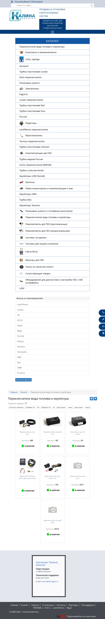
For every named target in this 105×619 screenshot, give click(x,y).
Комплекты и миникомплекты (41, 52)
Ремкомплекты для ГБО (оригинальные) (46, 224)
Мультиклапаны (33, 135)
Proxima (21, 373)
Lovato (20, 309)
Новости (35, 605)
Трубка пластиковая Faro (32, 111)
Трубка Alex (25, 199)
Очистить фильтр (23, 380)
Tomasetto (22, 352)
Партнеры (73, 605)
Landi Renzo (22, 304)
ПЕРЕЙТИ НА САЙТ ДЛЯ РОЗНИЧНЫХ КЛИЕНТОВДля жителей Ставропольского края (52, 24)
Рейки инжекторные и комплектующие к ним (49, 188)
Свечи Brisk (31, 251)
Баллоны (30, 182)
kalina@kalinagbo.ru (50, 581)
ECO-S (20, 320)
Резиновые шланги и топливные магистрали (48, 211)
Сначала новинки (16, 407)
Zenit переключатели (30, 77)
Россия (23, 116)
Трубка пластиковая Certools (34, 146)
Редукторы (31, 123)
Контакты (61, 605)
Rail (18, 362)
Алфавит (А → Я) (32, 407)
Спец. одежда (32, 59)
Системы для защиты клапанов (41, 243)
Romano (21, 346)
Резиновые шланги (29, 82)
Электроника (32, 88)
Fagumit (23, 94)
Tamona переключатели (31, 141)
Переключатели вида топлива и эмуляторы (42, 46)
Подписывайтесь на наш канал (76, 616)
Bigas (19, 330)
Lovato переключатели (31, 99)
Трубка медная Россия (31, 159)
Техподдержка (88, 605)
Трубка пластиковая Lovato (33, 71)
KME (19, 357)
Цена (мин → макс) (82, 407)
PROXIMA (37, 608)
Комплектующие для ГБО (38, 153)
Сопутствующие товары (37, 273)
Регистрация (37, 1)
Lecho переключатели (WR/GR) (35, 164)
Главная (13, 392)
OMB (19, 367)
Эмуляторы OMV (28, 194)
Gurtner (21, 336)
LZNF (21, 288)
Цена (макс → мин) (64, 407)
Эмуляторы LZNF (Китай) (32, 176)
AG (18, 315)
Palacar (20, 341)
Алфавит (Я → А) (48, 407)
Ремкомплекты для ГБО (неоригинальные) (47, 230)
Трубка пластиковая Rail (32, 105)
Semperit (24, 66)
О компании (48, 605)
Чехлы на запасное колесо (39, 266)
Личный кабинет (22, 1)
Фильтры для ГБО (34, 260)
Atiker (20, 325)
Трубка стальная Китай (31, 170)
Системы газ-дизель (35, 237)
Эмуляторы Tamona (29, 205)
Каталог (24, 392)
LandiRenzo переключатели (33, 129)
